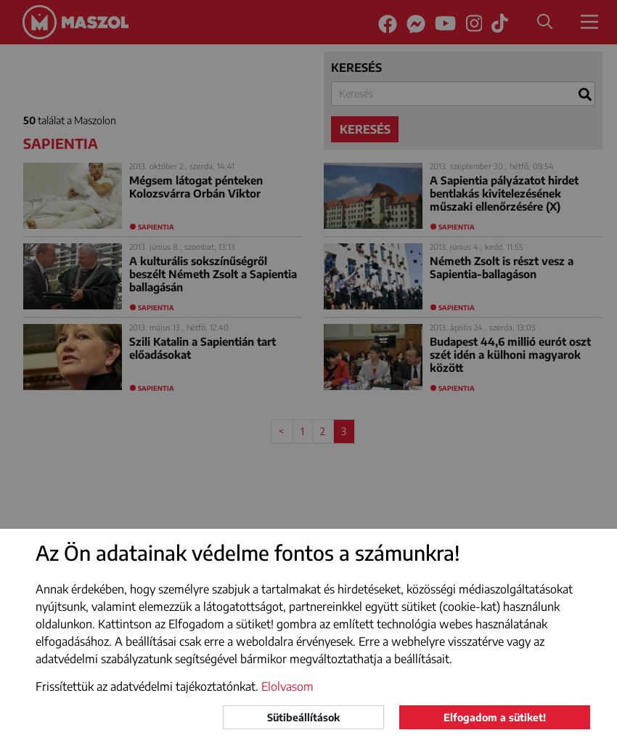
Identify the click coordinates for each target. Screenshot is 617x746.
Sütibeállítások (303, 717)
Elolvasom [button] (287, 686)
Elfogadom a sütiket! (495, 717)
